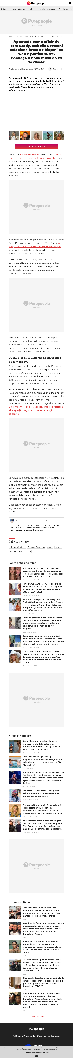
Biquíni (58, 547)
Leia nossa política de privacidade (36, 1053)
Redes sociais (25, 551)
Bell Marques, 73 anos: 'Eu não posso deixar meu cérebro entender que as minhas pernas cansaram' (41, 793)
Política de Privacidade (24, 1036)
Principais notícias (17, 547)
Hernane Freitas (25, 521)
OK (36, 1056)
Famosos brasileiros (36, 547)
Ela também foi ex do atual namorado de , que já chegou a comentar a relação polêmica (36, 410)
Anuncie (56, 1036)
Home (11, 36)
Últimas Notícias (21, 36)
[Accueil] (36, 3)
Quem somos (43, 1036)
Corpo (49, 547)
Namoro (13, 551)
